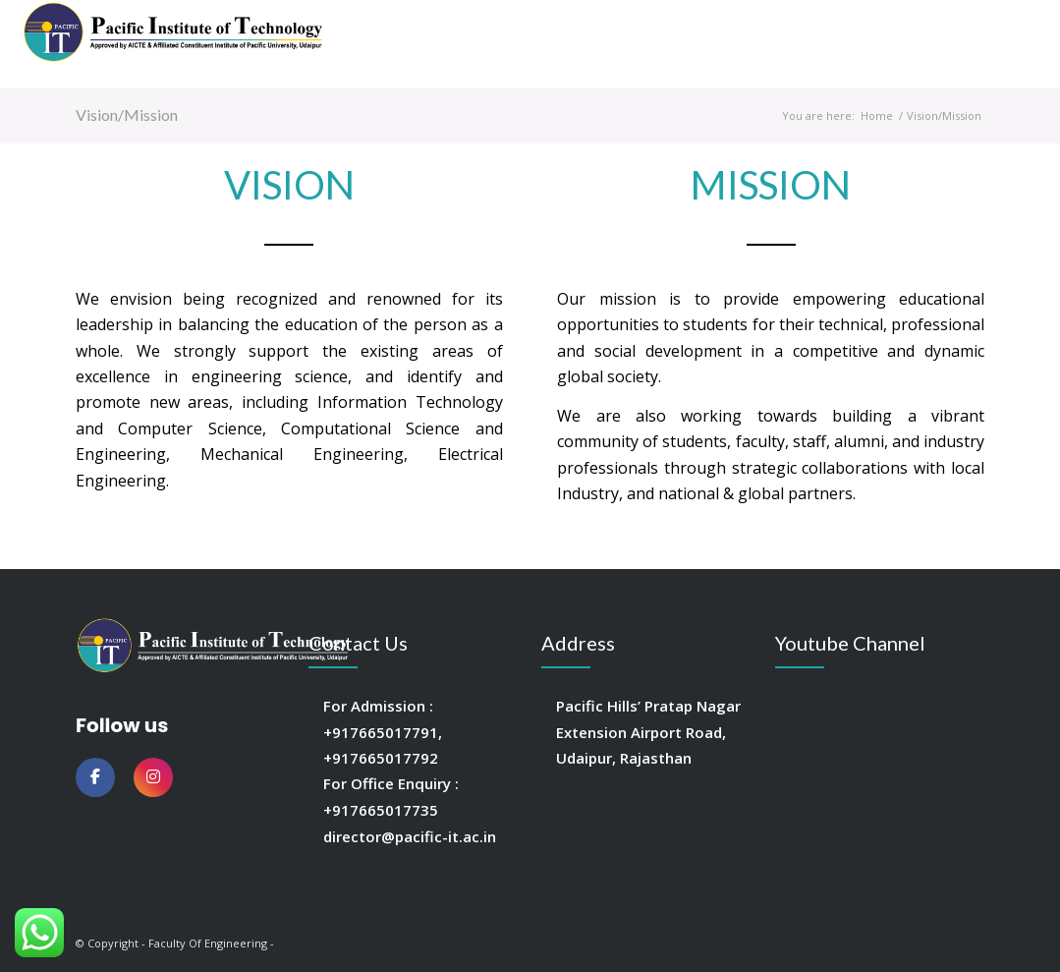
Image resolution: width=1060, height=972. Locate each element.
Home (877, 115)
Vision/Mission (127, 114)
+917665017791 (380, 732)
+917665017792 (380, 758)
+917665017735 (380, 810)
